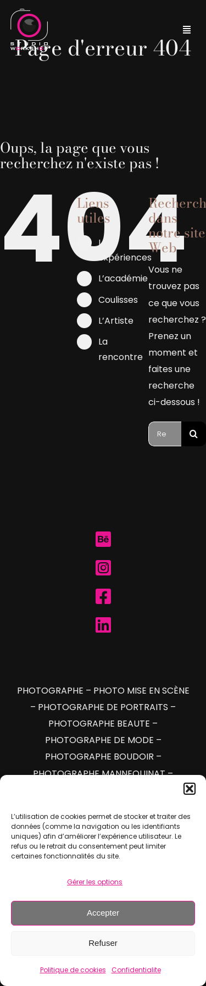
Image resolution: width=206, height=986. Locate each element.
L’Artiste (115, 320)
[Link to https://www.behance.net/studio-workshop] (103, 539)
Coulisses (118, 299)
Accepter (103, 912)
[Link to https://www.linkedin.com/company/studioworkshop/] (103, 625)
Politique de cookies (73, 969)
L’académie (123, 278)
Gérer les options (95, 882)
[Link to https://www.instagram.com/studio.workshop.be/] (103, 568)
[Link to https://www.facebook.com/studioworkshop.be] (103, 596)
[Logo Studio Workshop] (29, 13)
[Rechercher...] (164, 434)
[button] (189, 788)
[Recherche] (193, 434)
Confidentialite (136, 969)
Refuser (103, 943)
